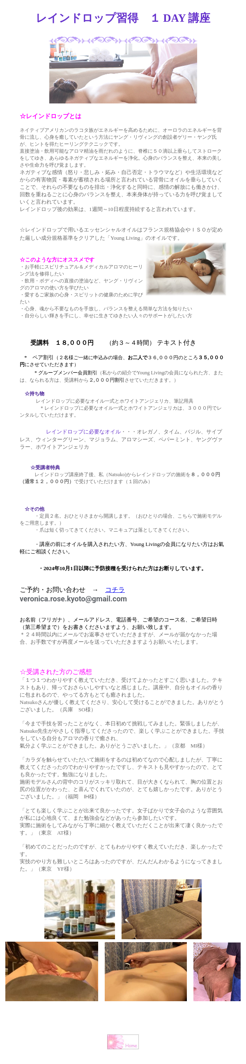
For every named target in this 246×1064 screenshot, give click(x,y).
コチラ (115, 589)
